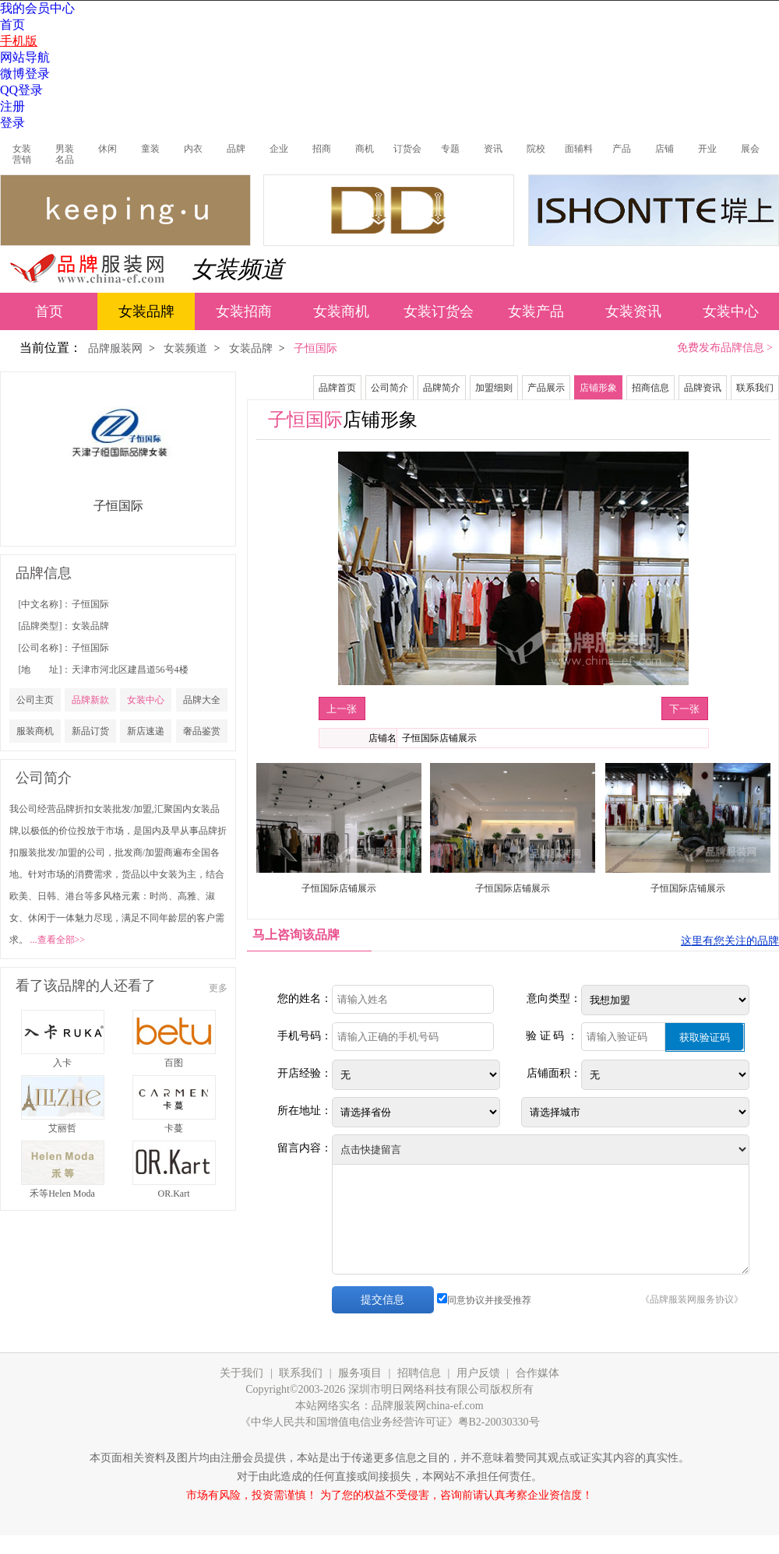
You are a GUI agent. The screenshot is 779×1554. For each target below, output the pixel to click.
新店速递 (145, 731)
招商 (321, 148)
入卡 (62, 1062)
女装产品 (536, 311)
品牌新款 (90, 699)
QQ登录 (21, 90)
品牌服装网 (115, 348)
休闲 (107, 148)
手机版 (18, 40)
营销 (21, 159)
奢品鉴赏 (201, 731)
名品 (64, 159)
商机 (364, 148)
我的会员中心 (37, 8)
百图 (173, 1062)
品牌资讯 (702, 387)
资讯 (493, 148)
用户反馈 (478, 1373)
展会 (750, 148)
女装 (21, 148)
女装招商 (244, 311)
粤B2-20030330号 (499, 1422)
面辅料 (579, 148)
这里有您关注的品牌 (730, 941)
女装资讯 (633, 311)
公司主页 (35, 699)
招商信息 (650, 387)
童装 (150, 148)
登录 (12, 122)
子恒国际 (90, 604)
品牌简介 (441, 387)
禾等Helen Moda (62, 1193)
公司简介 (389, 387)
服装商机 (35, 731)
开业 (707, 148)
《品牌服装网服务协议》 (691, 1299)
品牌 (236, 148)
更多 (218, 988)
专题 (450, 148)
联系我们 (755, 387)
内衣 (193, 148)
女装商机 (341, 311)
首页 (12, 24)
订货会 (407, 148)
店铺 (664, 148)
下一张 (684, 709)
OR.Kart (174, 1193)
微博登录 (25, 73)
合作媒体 (537, 1373)
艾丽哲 (62, 1128)
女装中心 (731, 311)
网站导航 (25, 57)
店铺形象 (598, 387)
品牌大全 (201, 699)
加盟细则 (494, 387)
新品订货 (90, 731)
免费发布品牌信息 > (725, 347)
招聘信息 (419, 1373)
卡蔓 (173, 1128)
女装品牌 (146, 311)
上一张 (341, 709)
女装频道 (237, 269)
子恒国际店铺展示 (338, 888)
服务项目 (360, 1373)
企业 (279, 148)
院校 (536, 148)
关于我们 (241, 1373)
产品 (621, 148)
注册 (12, 106)
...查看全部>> (58, 939)
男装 (64, 148)
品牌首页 (337, 387)
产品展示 (546, 387)
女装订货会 (439, 311)
